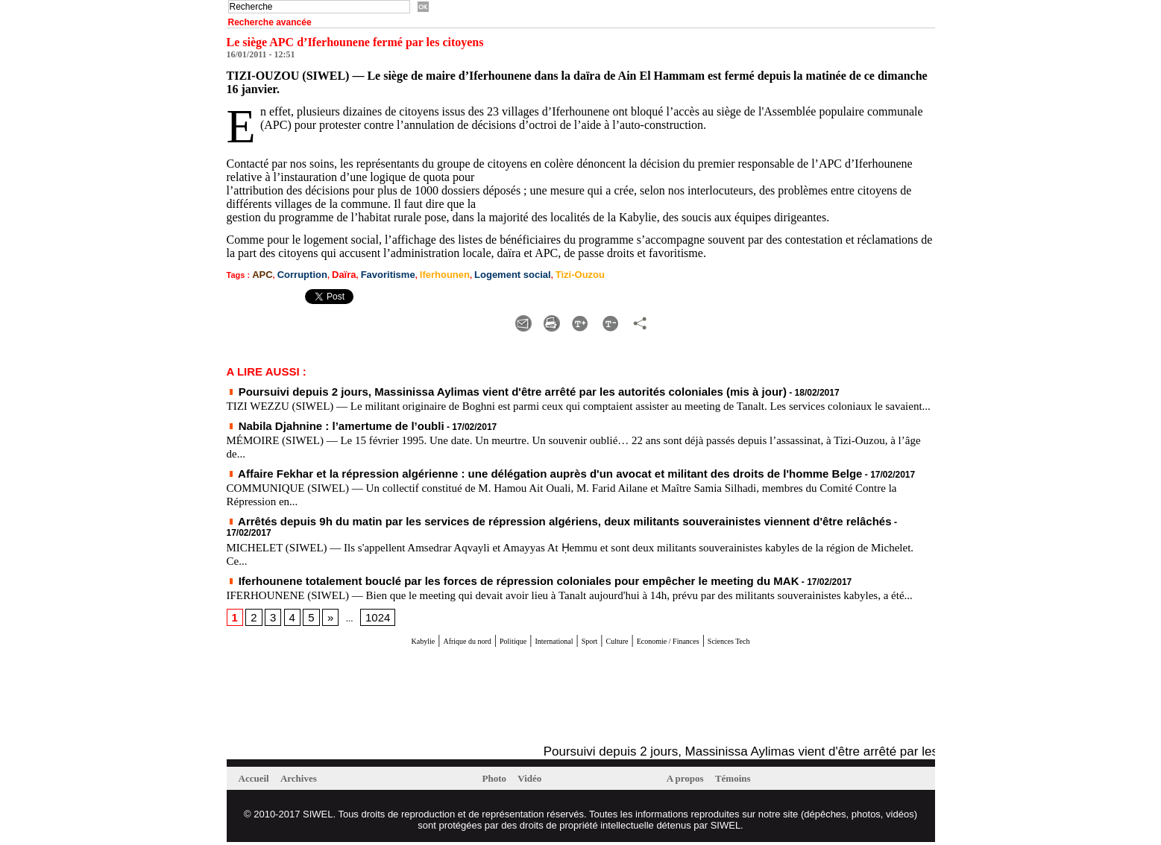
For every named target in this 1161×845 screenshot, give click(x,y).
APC (260, 273)
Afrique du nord (411, 643)
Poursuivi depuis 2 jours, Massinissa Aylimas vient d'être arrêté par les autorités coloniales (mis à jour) (452, 386)
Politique (480, 643)
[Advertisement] (401, 699)
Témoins (743, 781)
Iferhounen (418, 273)
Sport (592, 643)
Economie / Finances (708, 643)
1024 (368, 620)
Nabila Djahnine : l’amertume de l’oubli (315, 431)
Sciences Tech (800, 643)
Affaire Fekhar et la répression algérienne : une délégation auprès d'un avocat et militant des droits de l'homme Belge (482, 477)
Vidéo (538, 781)
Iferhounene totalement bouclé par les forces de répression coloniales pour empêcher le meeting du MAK (457, 571)
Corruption (295, 273)
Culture (631, 643)
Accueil (258, 781)
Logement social (476, 273)
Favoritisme (369, 273)
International (540, 643)
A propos (690, 781)
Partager (771, 317)
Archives (309, 781)
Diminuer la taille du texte (658, 317)
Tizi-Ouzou (533, 273)
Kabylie (346, 643)
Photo (498, 781)
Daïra (331, 273)
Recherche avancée (270, 22)
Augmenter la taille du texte (495, 317)
